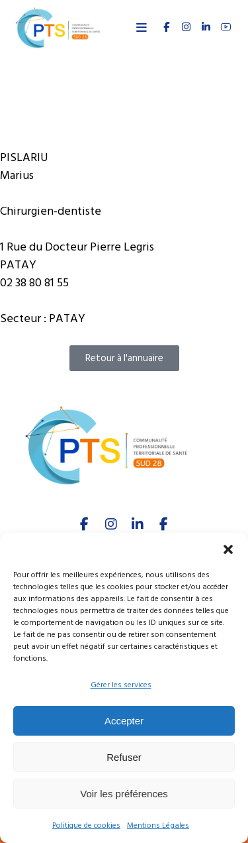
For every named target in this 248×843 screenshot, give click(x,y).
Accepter (124, 720)
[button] (228, 549)
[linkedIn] (137, 524)
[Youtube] (164, 524)
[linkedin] (206, 27)
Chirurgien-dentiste (50, 211)
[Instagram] (111, 524)
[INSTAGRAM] (186, 27)
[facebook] (84, 524)
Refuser (124, 757)
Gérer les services (121, 685)
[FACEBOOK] (166, 27)
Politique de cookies (86, 825)
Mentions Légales (158, 825)
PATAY (67, 318)
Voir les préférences (124, 793)
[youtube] (225, 27)
